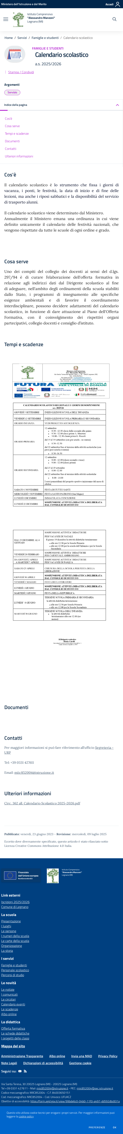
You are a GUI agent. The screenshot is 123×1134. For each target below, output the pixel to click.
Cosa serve (12, 125)
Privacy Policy (107, 1056)
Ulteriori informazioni (19, 156)
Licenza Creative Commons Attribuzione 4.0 (34, 846)
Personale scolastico (15, 970)
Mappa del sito (13, 1046)
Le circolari (8, 999)
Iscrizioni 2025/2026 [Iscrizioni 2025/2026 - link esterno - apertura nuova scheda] (15, 901)
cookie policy (26, 1116)
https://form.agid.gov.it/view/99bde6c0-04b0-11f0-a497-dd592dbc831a (75, 1101)
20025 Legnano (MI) (65, 1084)
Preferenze (97, 1127)
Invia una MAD (81, 1056)
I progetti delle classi (15, 1038)
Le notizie (7, 989)
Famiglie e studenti (45, 37)
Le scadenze (9, 1009)
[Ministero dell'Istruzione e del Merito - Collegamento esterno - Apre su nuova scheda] (23, 4)
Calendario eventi (13, 1004)
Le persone (8, 930)
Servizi (22, 37)
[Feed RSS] (25, 1071)
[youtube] (20, 1071)
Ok (115, 1127)
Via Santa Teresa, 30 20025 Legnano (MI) (26, 1084)
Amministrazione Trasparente (22, 1056)
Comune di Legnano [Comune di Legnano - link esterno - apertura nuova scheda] (14, 906)
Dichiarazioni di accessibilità (43, 1063)
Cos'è (8, 118)
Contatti (10, 148)
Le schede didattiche (15, 1033)
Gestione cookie (80, 1063)
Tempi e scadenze (17, 133)
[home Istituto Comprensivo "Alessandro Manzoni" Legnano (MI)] (33, 19)
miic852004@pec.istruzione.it (95, 1088)
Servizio (12, 92)
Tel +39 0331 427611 (14, 1088)
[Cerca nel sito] (114, 19)
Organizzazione (11, 945)
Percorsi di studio (12, 974)
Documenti (12, 141)
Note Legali (9, 1063)
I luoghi (6, 926)
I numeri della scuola (15, 935)
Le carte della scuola (15, 940)
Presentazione (11, 921)
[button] (61, 105)
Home (9, 37)
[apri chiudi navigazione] (5, 19)
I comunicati (9, 994)
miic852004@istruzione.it (34, 772)
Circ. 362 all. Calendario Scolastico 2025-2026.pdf (42, 803)
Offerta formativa (13, 1028)
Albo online (9, 1014)
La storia (7, 950)
